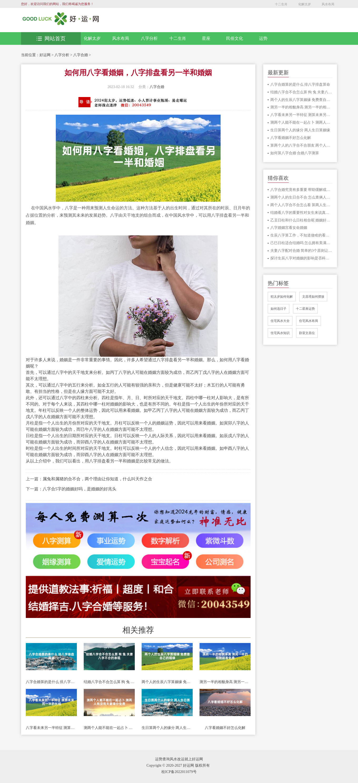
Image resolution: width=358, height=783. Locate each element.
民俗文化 (234, 38)
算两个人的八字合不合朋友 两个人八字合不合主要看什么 (301, 145)
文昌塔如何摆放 (313, 296)
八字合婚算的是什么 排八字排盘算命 (51, 682)
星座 (206, 38)
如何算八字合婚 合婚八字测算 (294, 153)
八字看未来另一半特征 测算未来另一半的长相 (51, 728)
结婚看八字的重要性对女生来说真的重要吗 (301, 213)
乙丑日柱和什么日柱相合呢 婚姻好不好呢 (301, 220)
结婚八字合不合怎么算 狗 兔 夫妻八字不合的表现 (109, 682)
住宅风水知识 (280, 333)
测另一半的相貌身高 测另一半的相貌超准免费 (225, 682)
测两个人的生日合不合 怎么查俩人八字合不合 (301, 197)
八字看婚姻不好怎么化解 (225, 728)
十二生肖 (281, 4)
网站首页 (51, 38)
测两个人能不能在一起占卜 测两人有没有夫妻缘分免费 (109, 728)
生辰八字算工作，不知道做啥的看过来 (301, 235)
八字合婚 (80, 55)
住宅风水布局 (308, 321)
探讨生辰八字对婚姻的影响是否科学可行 (301, 258)
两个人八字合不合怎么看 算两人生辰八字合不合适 (301, 205)
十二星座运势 (305, 309)
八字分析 (149, 38)
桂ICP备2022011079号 (178, 772)
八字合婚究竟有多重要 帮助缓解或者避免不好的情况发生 (301, 190)
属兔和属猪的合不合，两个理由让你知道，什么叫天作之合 (97, 479)
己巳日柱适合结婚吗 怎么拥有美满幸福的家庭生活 (301, 243)
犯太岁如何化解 (282, 296)
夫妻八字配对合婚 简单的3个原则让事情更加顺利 (301, 251)
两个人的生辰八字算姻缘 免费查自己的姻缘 (167, 682)
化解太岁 (304, 4)
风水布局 (328, 4)
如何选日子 (278, 309)
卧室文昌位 (307, 333)
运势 (263, 38)
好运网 (45, 55)
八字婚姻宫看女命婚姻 (288, 228)
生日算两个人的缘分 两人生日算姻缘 (167, 728)
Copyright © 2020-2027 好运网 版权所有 (178, 765)
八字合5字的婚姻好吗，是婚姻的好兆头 (79, 489)
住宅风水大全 (280, 321)
